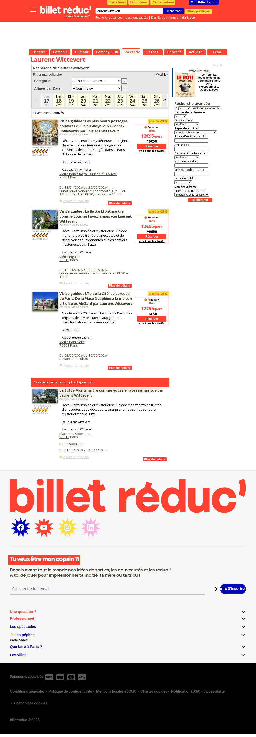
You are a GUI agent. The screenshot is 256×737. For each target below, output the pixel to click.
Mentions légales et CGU (116, 692)
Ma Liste (188, 17)
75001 (65, 177)
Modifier (162, 74)
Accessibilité (214, 692)
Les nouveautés (137, 17)
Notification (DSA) (185, 692)
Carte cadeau (163, 2)
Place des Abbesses (75, 433)
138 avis (43, 154)
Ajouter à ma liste (76, 201)
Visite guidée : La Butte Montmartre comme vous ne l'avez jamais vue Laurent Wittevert (96, 216)
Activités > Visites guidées (74, 134)
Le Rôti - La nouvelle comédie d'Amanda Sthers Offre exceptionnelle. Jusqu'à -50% (209, 82)
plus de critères (185, 186)
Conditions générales (27, 692)
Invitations (117, 2)
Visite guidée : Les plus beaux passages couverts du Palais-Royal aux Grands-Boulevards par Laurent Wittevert (94, 125)
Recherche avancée (109, 17)
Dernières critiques (164, 17)
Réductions (139, 2)
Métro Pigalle (70, 256)
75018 (65, 260)
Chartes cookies (153, 692)
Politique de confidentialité (70, 692)
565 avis (43, 238)
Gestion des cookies (30, 703)
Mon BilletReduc (203, 2)
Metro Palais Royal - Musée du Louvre (88, 174)
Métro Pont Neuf (72, 342)
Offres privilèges (198, 11)
